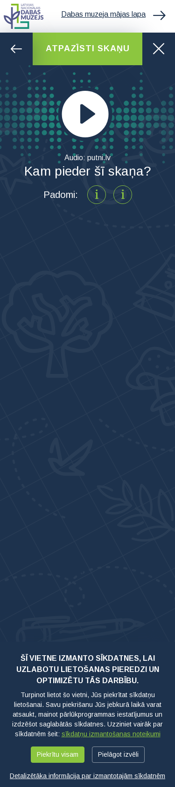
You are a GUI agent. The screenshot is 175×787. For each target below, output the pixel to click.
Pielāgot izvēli (118, 754)
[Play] (85, 114)
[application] (87, 114)
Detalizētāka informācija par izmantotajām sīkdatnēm (87, 776)
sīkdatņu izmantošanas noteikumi (111, 734)
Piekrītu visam (57, 754)
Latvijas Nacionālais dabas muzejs (23, 16)
